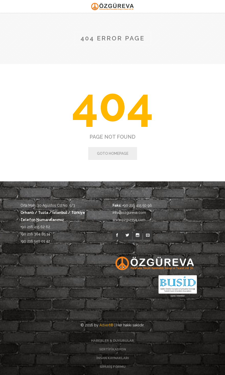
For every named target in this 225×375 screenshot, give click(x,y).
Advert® (106, 325)
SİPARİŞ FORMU (113, 367)
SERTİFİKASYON (112, 349)
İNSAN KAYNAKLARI (112, 358)
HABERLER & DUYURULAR (112, 341)
